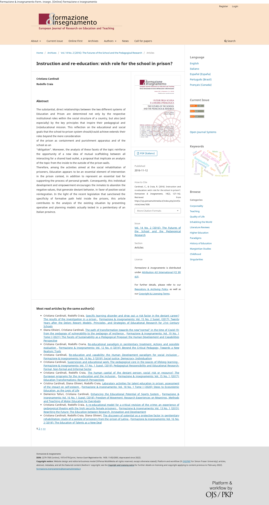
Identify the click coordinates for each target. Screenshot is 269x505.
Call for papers (143, 41)
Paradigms (195, 238)
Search (230, 41)
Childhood (195, 254)
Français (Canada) (201, 84)
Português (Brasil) (201, 79)
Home (39, 52)
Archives (93, 41)
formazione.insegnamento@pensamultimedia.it (58, 469)
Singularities (196, 259)
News (125, 41)
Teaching (195, 211)
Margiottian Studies (200, 248)
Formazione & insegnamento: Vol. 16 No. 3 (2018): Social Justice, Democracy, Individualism (98, 358)
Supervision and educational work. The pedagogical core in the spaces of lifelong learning (122, 362)
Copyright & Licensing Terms (154, 293)
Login (235, 6)
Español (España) (200, 74)
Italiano (194, 68)
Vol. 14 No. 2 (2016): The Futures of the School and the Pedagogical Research (101, 52)
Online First (75, 41)
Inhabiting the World (201, 222)
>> (44, 428)
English (194, 63)
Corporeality (196, 205)
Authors (109, 41)
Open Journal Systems (203, 132)
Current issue (55, 41)
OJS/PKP (187, 461)
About (35, 41)
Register (223, 6)
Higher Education (199, 232)
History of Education (201, 243)
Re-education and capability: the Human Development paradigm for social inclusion (124, 355)
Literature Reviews (200, 227)
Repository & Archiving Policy (151, 289)
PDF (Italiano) (147, 153)
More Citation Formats (149, 210)
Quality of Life (197, 216)
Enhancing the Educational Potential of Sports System (125, 394)
